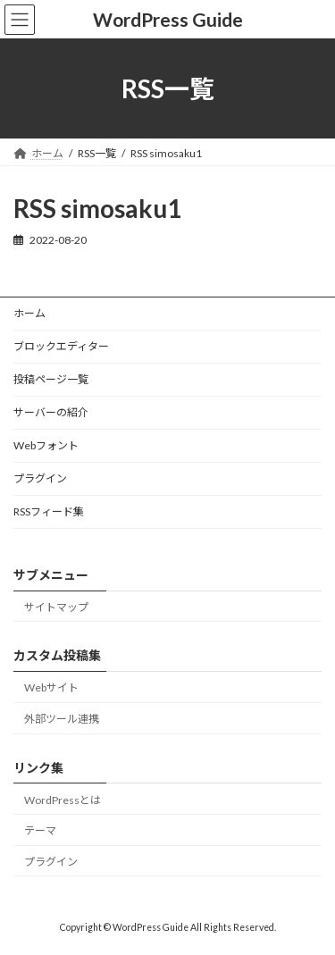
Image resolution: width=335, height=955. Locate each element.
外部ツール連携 (61, 718)
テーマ (40, 830)
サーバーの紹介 (50, 412)
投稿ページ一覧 (50, 379)
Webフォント (46, 445)
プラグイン (40, 478)
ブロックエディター (61, 346)
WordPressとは (62, 799)
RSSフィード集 (48, 511)
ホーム (29, 313)
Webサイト (51, 687)
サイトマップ (56, 607)
